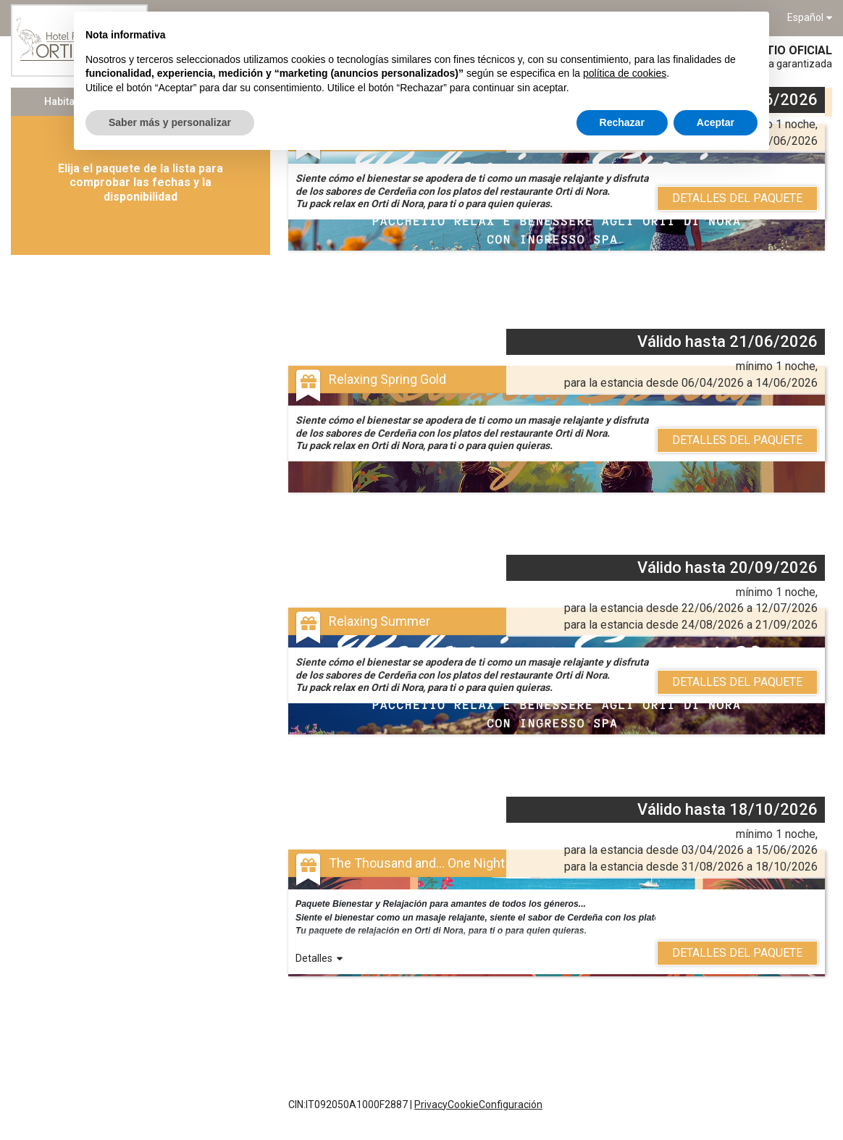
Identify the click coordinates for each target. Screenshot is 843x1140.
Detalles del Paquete (737, 198)
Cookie (463, 1104)
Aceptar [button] (715, 122)
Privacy (431, 1104)
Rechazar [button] (622, 122)
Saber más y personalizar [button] (170, 122)
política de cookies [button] (624, 73)
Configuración (510, 1104)
